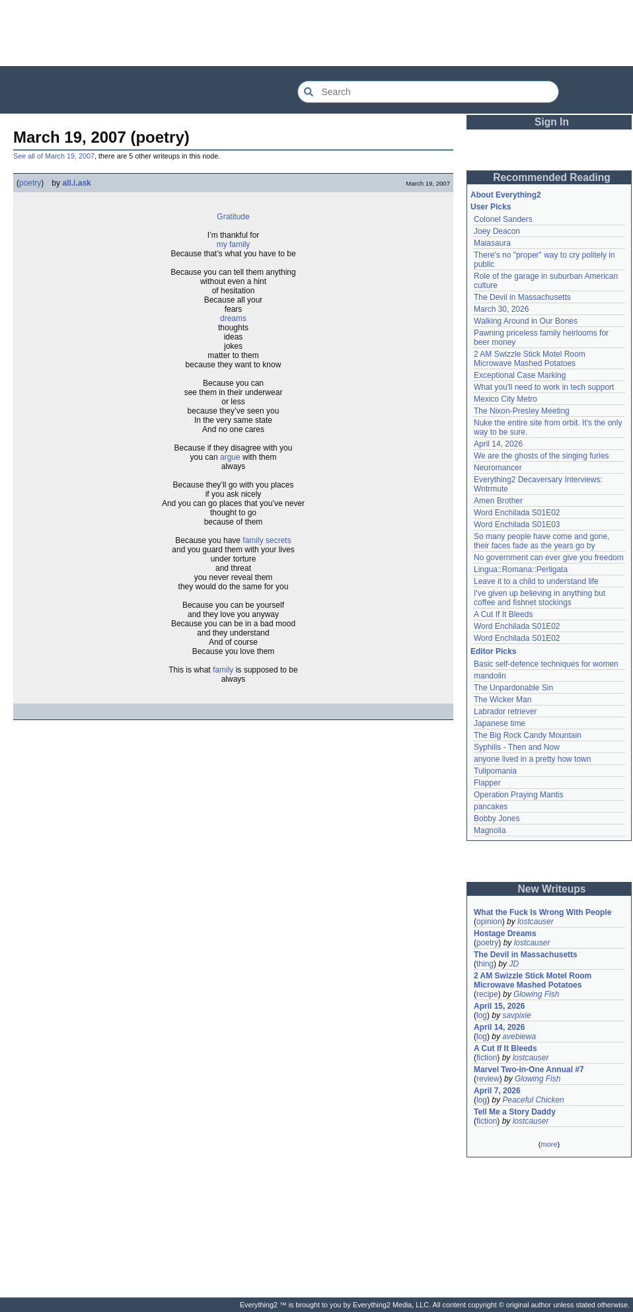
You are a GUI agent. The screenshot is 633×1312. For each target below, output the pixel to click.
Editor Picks (493, 651)
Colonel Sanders (503, 219)
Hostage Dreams (505, 933)
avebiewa (519, 1036)
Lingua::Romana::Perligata (521, 569)
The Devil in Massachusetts (522, 297)
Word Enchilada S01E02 (517, 512)
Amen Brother (498, 500)
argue (230, 457)
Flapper (487, 782)
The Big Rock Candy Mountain (527, 735)
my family (233, 244)
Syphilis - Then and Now (517, 747)
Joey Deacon (497, 231)
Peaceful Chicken (533, 1100)
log (481, 1015)
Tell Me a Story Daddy (515, 1111)
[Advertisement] (316, 33)
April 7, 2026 (497, 1090)
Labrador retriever (505, 711)
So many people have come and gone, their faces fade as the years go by (541, 541)
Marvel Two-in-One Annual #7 (529, 1069)
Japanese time (499, 723)
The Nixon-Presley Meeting (522, 411)
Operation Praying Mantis (518, 794)
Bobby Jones (496, 818)
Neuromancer (498, 467)
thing (485, 963)
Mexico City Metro (505, 399)
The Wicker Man (502, 699)
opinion (489, 921)
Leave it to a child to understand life (536, 581)
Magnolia (490, 830)
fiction (486, 1057)
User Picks (490, 206)
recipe (487, 994)
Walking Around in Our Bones (525, 321)
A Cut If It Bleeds (503, 614)
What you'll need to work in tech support (544, 387)
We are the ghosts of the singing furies (541, 455)
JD (514, 963)
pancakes (490, 806)
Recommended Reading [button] (552, 177)
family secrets (266, 540)
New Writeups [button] (552, 888)
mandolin (490, 675)
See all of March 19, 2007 (53, 156)
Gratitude (233, 216)
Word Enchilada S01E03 (517, 524)
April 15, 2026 (499, 1006)
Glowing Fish (536, 994)
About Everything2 (505, 195)
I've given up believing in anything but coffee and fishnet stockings (539, 598)
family (223, 669)
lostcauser (535, 921)
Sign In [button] (552, 122)
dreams (233, 318)
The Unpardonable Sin (513, 687)
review (488, 1078)
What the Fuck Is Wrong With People (542, 912)
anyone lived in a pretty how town (532, 759)
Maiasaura (492, 243)
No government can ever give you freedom (549, 557)
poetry (30, 183)
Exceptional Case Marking (520, 375)
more (548, 1144)
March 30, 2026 (501, 309)
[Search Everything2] (428, 92)
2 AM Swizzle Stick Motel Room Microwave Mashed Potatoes (529, 358)
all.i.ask (76, 183)
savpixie (516, 1015)
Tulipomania (495, 771)
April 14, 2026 (498, 444)
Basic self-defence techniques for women (546, 664)
